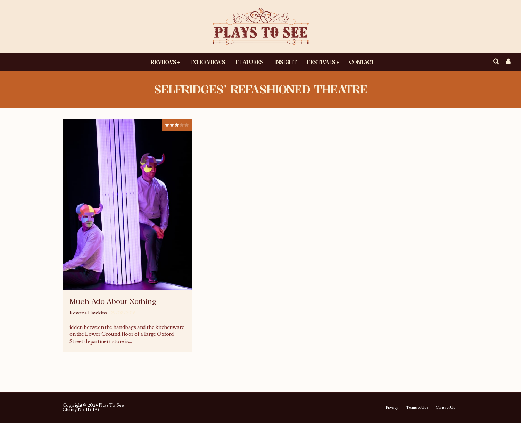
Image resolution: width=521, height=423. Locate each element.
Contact (361, 61)
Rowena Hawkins (88, 313)
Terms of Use (417, 408)
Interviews (207, 61)
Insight (285, 61)
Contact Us (445, 408)
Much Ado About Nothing (112, 301)
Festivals (321, 61)
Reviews (163, 61)
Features (249, 61)
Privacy (392, 408)
